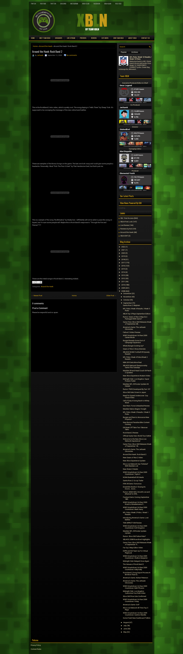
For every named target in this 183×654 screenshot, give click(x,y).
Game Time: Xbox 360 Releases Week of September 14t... (137, 445)
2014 (123, 272)
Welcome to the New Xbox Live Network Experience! (134, 440)
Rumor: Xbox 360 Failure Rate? (134, 536)
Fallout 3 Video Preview (131, 332)
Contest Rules (36, 649)
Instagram (74, 3)
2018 (123, 259)
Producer (135, 171)
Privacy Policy (36, 645)
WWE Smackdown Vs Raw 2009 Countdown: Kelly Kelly (135, 568)
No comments (72, 55)
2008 (123, 291)
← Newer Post (37, 296)
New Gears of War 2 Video (133, 458)
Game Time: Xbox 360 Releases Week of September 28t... (137, 323)
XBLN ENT (124, 236)
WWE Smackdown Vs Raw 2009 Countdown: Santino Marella (135, 614)
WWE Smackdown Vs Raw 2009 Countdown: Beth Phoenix (135, 587)
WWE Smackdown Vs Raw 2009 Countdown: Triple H (135, 473)
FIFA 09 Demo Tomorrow (132, 484)
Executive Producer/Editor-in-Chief (135, 83)
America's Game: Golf (131, 605)
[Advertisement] (61, 378)
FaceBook (97, 3)
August (126, 622)
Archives (134, 52)
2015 (123, 269)
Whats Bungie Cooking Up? (133, 346)
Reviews (94, 38)
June (125, 629)
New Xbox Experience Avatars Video (136, 376)
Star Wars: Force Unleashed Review (136, 406)
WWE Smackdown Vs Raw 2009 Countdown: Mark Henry (135, 508)
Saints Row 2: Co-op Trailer (133, 481)
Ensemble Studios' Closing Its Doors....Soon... (134, 488)
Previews (83, 38)
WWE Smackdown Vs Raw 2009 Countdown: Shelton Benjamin (135, 557)
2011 (123, 282)
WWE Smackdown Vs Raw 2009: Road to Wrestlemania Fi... (135, 503)
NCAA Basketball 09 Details (133, 477)
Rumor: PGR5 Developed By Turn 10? (136, 389)
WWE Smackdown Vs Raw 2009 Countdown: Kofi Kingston (135, 527)
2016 (123, 266)
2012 (123, 278)
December (127, 293)
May (124, 632)
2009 (123, 288)
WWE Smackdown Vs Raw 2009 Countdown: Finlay (135, 600)
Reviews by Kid (126, 229)
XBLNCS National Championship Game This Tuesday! (135, 366)
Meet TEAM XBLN (45, 38)
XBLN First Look (126, 222)
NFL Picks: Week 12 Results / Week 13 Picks (140, 58)
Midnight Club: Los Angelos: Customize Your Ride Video (134, 592)
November (127, 297)
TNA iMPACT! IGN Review (132, 523)
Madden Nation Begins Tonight (134, 409)
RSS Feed (118, 3)
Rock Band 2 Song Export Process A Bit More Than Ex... (136, 574)
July (124, 626)
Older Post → (111, 296)
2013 (123, 275)
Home (33, 38)
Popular (124, 52)
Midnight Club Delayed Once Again (136, 561)
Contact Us (145, 38)
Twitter (53, 3)
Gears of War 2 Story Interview (134, 349)
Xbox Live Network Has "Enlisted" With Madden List (135, 465)
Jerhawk (40, 55)
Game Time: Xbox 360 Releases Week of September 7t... (137, 543)
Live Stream (71, 38)
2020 (123, 253)
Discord (63, 3)
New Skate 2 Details (130, 469)
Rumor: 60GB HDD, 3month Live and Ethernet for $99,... (136, 493)
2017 (123, 263)
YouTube (43, 3)
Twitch (33, 3)
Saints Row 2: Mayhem (131, 305)
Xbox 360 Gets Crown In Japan (134, 392)
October (126, 300)
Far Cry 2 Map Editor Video (133, 548)
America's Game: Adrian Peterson (135, 578)
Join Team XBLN (118, 38)
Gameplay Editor (135, 149)
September (127, 303)
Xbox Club (85, 3)
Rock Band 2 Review (130, 433)
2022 (123, 247)
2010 (123, 285)
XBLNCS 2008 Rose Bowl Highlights (136, 539)
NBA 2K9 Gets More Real (132, 362)
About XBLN (132, 38)
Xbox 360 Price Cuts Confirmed (134, 596)
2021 (123, 250)
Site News (105, 38)
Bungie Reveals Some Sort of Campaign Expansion (134, 341)
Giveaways (58, 38)
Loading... (122, 208)
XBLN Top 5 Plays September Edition (136, 314)
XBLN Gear (107, 3)
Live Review (124, 225)
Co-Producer (135, 105)
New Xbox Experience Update (134, 461)
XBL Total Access (127, 218)
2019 (123, 256)
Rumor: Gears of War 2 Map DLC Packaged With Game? (135, 318)
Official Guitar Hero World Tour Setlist (137, 436)
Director (135, 127)
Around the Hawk (45, 46)
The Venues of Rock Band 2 (133, 564)
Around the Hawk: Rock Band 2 (47, 51)
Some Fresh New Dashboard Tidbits (136, 618)
